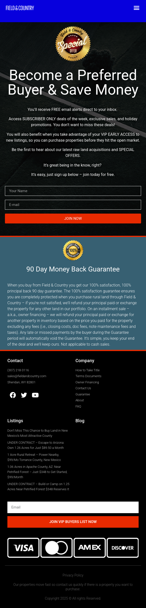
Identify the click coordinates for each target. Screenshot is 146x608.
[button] (136, 8)
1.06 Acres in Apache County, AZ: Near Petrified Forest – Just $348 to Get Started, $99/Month (37, 472)
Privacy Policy (73, 575)
